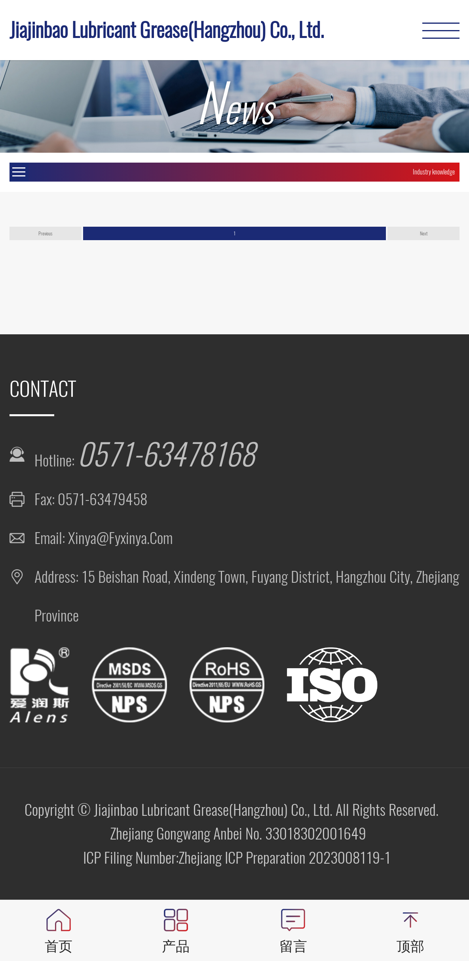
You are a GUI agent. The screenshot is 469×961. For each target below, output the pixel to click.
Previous (45, 233)
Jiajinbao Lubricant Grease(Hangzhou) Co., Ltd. (166, 30)
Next (423, 233)
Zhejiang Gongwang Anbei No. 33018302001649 (238, 833)
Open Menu (18, 172)
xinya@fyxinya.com (120, 538)
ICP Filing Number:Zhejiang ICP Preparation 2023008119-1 (237, 857)
